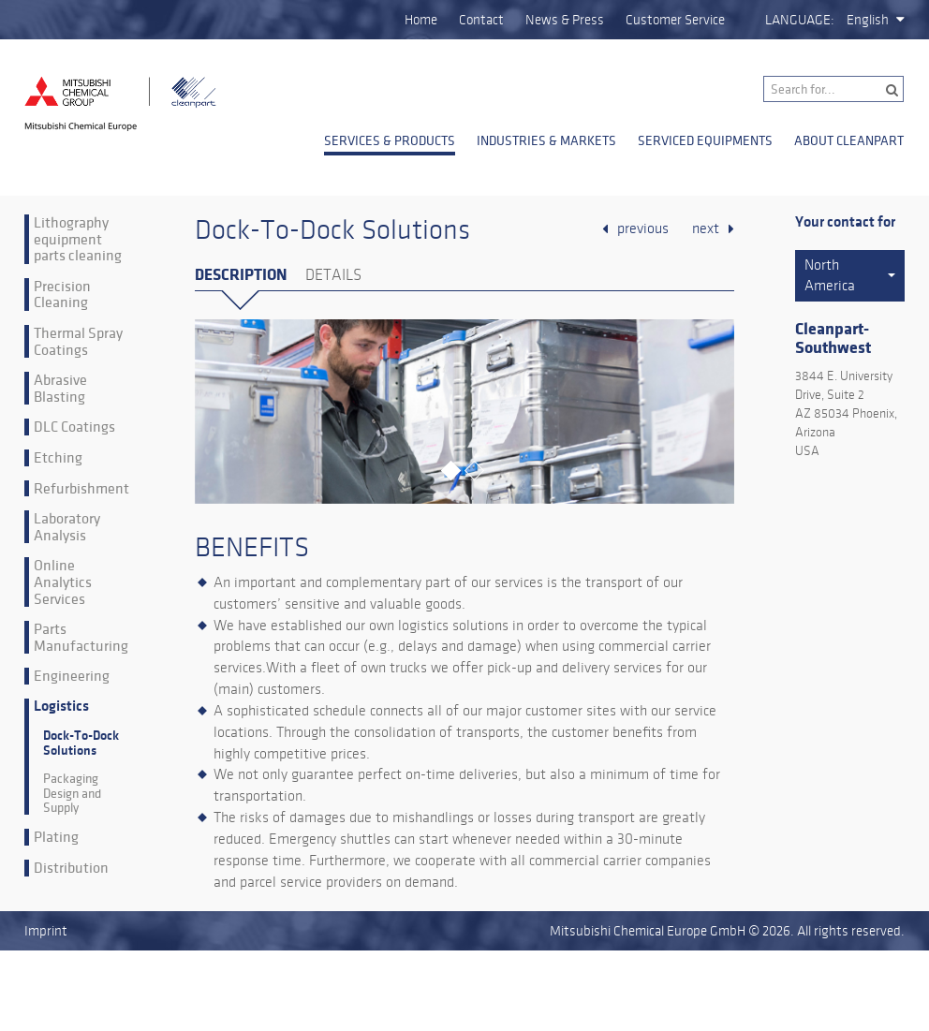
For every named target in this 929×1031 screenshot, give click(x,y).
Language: (799, 19)
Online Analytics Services (63, 582)
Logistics (61, 706)
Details (333, 275)
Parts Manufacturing (81, 637)
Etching (58, 457)
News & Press (564, 19)
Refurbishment (81, 488)
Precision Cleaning (62, 294)
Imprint (45, 930)
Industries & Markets (546, 140)
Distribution (71, 868)
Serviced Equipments (705, 140)
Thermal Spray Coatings (78, 341)
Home (421, 19)
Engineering (72, 676)
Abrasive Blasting (60, 388)
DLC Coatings (74, 427)
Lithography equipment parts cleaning (78, 239)
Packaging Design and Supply (72, 793)
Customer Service (675, 19)
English (868, 19)
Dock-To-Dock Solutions (81, 743)
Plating (56, 837)
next (705, 228)
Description (241, 275)
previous (643, 228)
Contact (481, 19)
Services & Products (389, 140)
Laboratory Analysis (67, 526)
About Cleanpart (849, 140)
